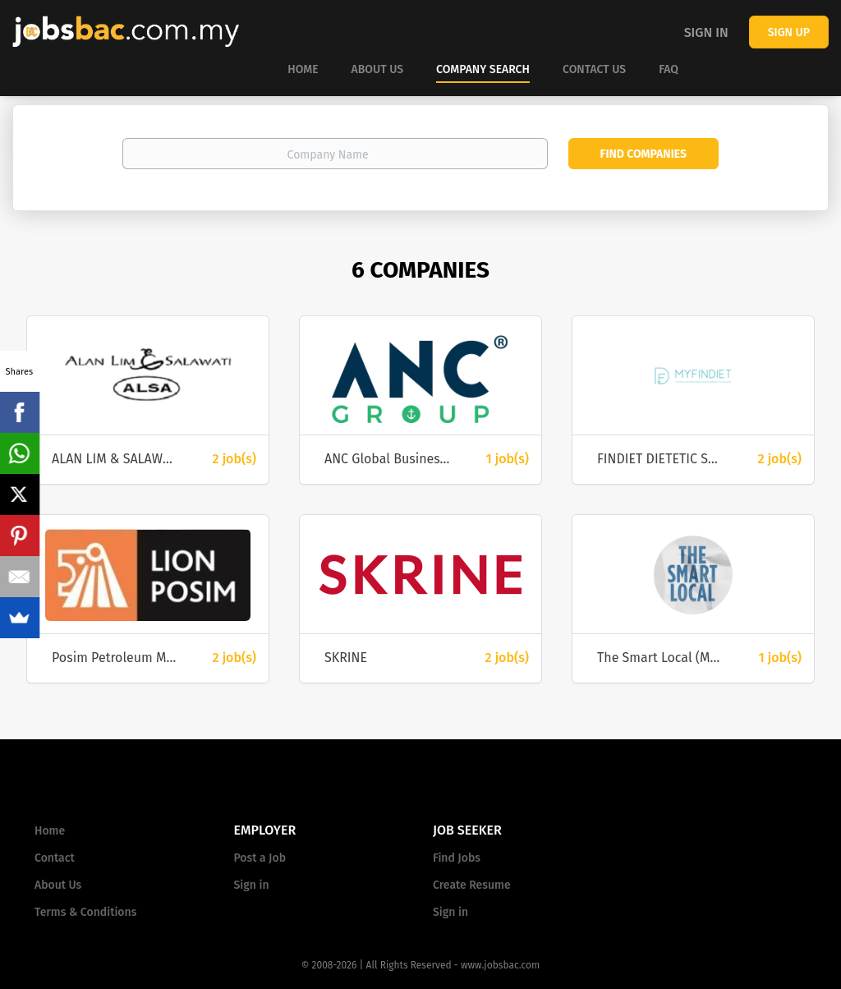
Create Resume (472, 885)
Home (49, 831)
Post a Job (260, 858)
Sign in (706, 32)
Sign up (789, 32)
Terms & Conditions (85, 912)
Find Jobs (456, 858)
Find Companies (643, 154)
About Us (57, 885)
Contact (54, 858)
